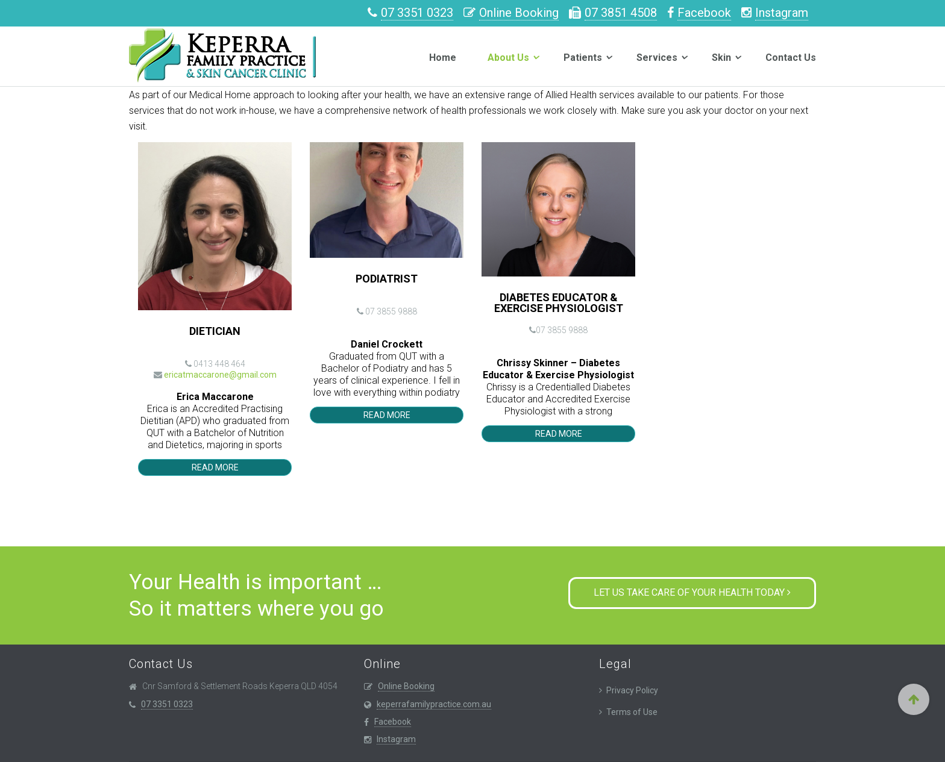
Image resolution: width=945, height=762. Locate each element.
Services (656, 57)
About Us (508, 57)
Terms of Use (632, 712)
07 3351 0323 (417, 12)
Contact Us (790, 57)
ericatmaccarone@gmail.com (220, 374)
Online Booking (519, 12)
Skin (721, 57)
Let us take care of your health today (692, 592)
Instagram (781, 12)
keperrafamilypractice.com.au (434, 704)
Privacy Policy (632, 690)
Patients (583, 57)
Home (442, 57)
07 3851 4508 (621, 12)
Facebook (704, 12)
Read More (215, 467)
